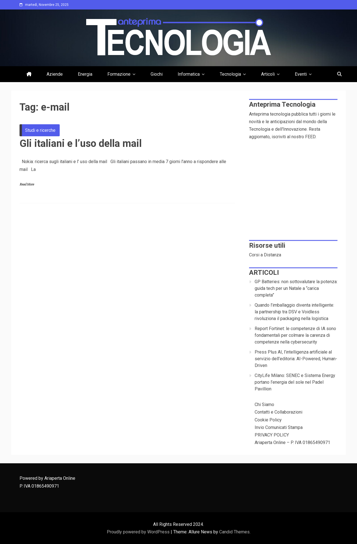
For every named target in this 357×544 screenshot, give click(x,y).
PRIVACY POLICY (272, 435)
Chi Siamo (264, 404)
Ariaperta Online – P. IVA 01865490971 (292, 442)
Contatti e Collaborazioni (278, 412)
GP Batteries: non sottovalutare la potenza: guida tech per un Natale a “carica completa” (296, 288)
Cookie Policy (268, 420)
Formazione (119, 74)
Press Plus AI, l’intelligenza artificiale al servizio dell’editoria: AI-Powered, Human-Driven (296, 358)
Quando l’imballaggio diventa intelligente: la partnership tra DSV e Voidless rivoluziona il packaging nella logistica (294, 311)
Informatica (189, 74)
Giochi (157, 74)
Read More (27, 184)
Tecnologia (230, 74)
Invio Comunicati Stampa (279, 427)
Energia (85, 74)
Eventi (301, 74)
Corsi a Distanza (265, 254)
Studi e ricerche (40, 130)
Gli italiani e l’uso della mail (81, 143)
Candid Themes (234, 532)
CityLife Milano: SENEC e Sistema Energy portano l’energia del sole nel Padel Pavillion (295, 382)
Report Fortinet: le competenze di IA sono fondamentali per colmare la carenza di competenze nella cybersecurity (295, 335)
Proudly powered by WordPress (139, 532)
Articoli (268, 74)
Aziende (55, 74)
